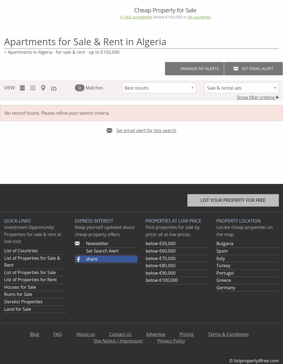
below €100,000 (162, 280)
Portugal (225, 273)
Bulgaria (224, 243)
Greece (223, 280)
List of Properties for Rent (30, 280)
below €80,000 (160, 266)
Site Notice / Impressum (118, 341)
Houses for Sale (20, 287)
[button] (106, 259)
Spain (222, 251)
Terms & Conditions (228, 334)
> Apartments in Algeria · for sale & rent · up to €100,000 (61, 52)
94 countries (199, 17)
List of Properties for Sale (30, 272)
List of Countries (21, 251)
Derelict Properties (23, 302)
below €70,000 (160, 258)
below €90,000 (160, 273)
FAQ (57, 334)
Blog (34, 334)
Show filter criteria (258, 97)
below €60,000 (160, 251)
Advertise (155, 334)
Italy (220, 258)
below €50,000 (160, 243)
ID (54, 88)
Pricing (186, 334)
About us (85, 334)
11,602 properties (135, 17)
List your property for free (233, 200)
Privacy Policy (171, 341)
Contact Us (120, 334)
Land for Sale (17, 309)
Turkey (223, 266)
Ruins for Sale (18, 294)
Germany (225, 288)
